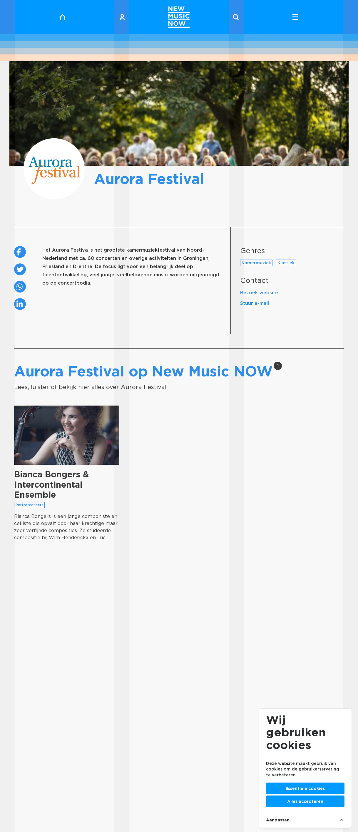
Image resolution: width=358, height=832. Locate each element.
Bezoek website (259, 292)
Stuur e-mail (254, 303)
